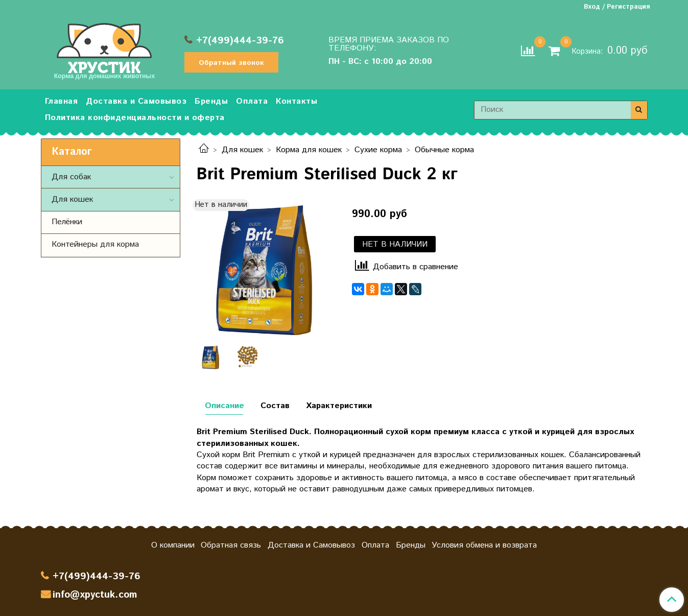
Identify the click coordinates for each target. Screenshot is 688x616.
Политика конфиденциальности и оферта (135, 118)
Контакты (296, 101)
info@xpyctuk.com (95, 595)
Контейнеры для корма (95, 244)
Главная (61, 101)
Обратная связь (231, 545)
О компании (173, 545)
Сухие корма (378, 150)
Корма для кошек (309, 150)
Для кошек (242, 150)
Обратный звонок (231, 63)
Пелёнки (67, 222)
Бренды (211, 101)
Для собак (71, 177)
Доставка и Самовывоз (136, 101)
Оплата (252, 101)
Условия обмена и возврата (484, 545)
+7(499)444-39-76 (240, 41)
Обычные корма (444, 150)
